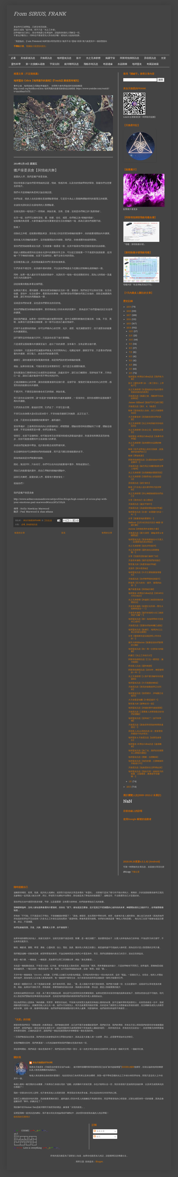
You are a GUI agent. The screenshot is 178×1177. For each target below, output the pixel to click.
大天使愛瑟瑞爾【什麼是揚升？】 (143, 699)
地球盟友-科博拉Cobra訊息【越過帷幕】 (145, 745)
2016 (129, 319)
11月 (131, 335)
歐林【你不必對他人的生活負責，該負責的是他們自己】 (145, 450)
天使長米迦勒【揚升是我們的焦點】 (144, 560)
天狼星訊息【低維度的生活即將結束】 (145, 767)
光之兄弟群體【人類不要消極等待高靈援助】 (145, 677)
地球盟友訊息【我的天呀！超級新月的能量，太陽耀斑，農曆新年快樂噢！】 (145, 774)
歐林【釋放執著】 (136, 455)
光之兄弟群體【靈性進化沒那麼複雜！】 (143, 551)
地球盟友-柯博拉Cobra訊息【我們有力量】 (146, 378)
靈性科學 (16, 64)
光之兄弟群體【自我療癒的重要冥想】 (145, 472)
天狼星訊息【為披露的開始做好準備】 (145, 508)
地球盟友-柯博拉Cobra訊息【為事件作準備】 (146, 437)
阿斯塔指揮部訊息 (129, 58)
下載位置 (135, 872)
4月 (131, 365)
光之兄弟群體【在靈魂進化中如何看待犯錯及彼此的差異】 (145, 391)
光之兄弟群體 (93, 58)
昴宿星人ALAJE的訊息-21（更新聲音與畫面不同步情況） (145, 732)
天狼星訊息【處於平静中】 (140, 504)
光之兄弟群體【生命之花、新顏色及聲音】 (145, 431)
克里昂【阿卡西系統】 (138, 568)
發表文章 (99, 1131)
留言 (97, 1136)
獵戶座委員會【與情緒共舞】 (141, 589)
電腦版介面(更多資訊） (36, 46)
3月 (131, 369)
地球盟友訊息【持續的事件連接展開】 (145, 708)
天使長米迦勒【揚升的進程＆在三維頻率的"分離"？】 (145, 614)
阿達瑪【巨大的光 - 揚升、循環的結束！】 (144, 584)
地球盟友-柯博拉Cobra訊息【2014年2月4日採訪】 (145, 594)
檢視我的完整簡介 (22, 1117)
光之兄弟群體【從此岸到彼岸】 (142, 546)
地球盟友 (137, 64)
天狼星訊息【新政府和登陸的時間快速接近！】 (145, 726)
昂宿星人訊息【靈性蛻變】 (140, 666)
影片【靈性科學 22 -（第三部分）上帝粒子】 (146, 384)
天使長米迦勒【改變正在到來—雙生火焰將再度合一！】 (145, 607)
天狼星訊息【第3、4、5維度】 (142, 406)
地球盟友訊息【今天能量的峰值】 (143, 683)
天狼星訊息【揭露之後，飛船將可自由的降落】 (145, 397)
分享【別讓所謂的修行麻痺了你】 (143, 556)
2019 (129, 307)
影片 (78, 58)
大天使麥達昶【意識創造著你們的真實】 (144, 418)
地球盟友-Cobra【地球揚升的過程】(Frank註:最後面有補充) (46, 81)
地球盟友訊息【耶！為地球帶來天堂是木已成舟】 (145, 620)
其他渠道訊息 (28, 58)
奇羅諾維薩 (153, 64)
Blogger (99, 1161)
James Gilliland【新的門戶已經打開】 (146, 402)
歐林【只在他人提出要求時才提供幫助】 (144, 488)
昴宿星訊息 (150, 58)
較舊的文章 (107, 533)
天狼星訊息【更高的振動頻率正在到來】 (144, 688)
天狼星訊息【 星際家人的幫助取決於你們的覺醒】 (146, 713)
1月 (130, 781)
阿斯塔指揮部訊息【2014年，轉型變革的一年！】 (146, 671)
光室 (163, 58)
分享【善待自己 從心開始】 (141, 500)
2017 (129, 315)
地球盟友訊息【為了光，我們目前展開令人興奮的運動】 (145, 752)
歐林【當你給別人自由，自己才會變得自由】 (145, 412)
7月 (131, 352)
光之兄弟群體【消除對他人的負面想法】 (144, 478)
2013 (129, 787)
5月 (131, 360)
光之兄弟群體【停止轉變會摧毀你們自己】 (145, 495)
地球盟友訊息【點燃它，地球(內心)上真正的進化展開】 (145, 631)
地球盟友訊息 (64, 58)
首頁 (63, 533)
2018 (129, 311)
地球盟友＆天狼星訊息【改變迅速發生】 (144, 739)
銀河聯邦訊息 (71, 64)
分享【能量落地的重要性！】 (141, 518)
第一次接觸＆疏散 (35, 64)
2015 (129, 323)
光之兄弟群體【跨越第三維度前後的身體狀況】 (145, 601)
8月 (131, 348)
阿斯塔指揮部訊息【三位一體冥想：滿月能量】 (145, 661)
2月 (131, 373)
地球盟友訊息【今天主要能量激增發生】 (144, 573)
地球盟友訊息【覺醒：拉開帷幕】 (143, 757)
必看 (13, 58)
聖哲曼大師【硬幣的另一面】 (141, 703)
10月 (131, 339)
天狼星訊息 (46, 58)
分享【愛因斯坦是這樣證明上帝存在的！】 (144, 637)
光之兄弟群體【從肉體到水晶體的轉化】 (144, 444)
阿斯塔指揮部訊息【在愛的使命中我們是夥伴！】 (145, 461)
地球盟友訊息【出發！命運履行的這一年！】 (145, 513)
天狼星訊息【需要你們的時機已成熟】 (145, 625)
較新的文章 (20, 533)
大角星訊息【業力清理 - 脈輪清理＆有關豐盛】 (145, 534)
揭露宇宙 (110, 58)
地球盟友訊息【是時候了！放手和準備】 (144, 719)
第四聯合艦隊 (128, 1067)
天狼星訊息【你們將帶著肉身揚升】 (144, 579)
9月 (131, 344)
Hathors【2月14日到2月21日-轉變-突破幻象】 (145, 524)
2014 (129, 327)
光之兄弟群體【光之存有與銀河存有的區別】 (145, 424)
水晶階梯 (122, 64)
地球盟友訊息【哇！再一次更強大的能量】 (145, 650)
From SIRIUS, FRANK (40, 14)
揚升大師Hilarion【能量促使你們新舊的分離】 (145, 644)
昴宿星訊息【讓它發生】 (139, 483)
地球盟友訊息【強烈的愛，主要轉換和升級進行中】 (145, 762)
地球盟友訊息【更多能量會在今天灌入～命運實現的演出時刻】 (145, 541)
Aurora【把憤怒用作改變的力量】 (144, 529)
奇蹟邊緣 (108, 64)
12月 (131, 331)
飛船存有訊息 (91, 64)
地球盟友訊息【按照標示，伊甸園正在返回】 (145, 694)
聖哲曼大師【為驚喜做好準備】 (142, 564)
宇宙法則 (54, 64)
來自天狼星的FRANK (43, 1062)
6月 (131, 356)
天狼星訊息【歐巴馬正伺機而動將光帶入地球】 (145, 467)
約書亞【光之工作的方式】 (140, 655)
